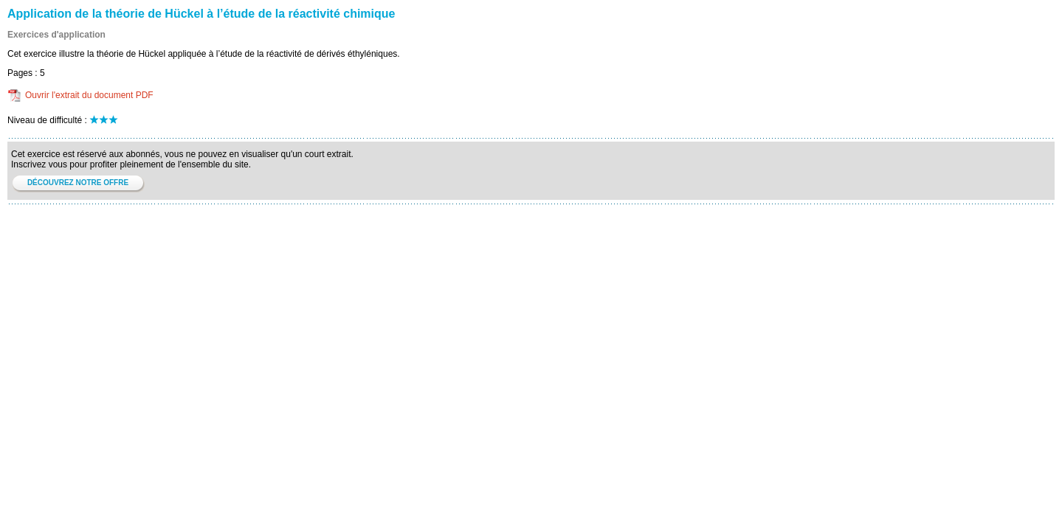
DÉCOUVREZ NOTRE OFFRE (77, 182)
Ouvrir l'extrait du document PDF (89, 95)
